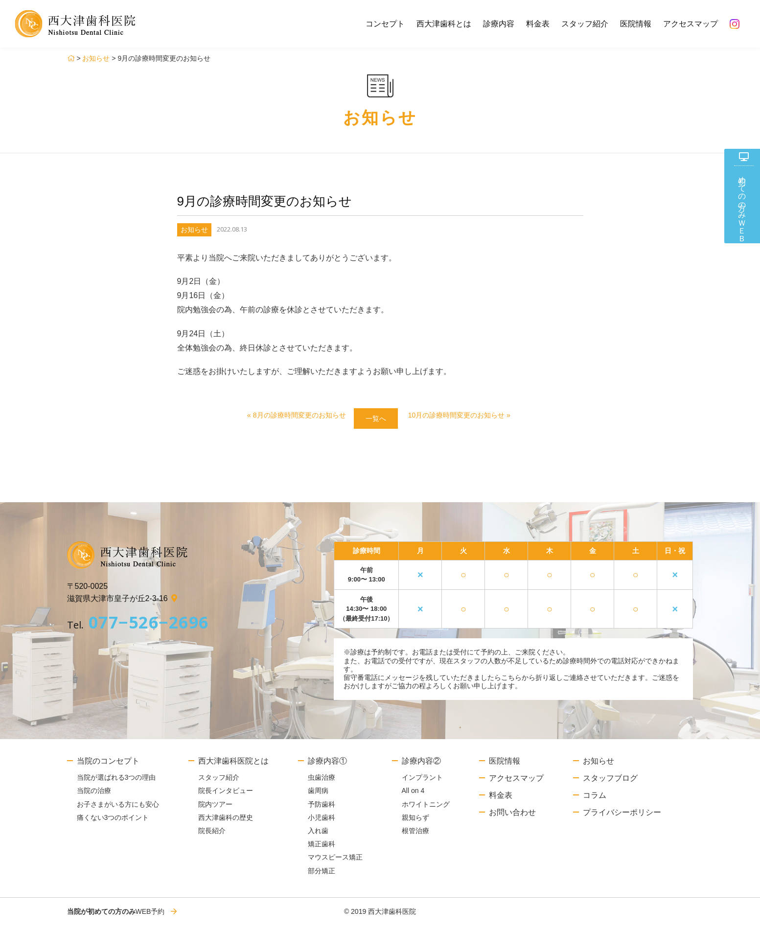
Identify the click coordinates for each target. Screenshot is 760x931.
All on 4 (413, 795)
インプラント (422, 782)
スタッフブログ (610, 782)
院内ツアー (215, 809)
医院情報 (635, 24)
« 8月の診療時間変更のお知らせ (284, 416)
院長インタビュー (225, 795)
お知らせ (96, 58)
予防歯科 (321, 809)
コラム (594, 799)
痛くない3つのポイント (113, 822)
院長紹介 (212, 835)
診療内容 (498, 24)
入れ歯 (318, 835)
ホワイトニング (426, 809)
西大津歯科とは (443, 24)
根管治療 (415, 835)
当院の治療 (94, 795)
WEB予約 (116, 916)
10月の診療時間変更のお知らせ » (471, 416)
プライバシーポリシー (622, 817)
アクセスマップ (690, 24)
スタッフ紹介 (584, 24)
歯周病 (318, 795)
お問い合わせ (512, 817)
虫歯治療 (321, 782)
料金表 (538, 24)
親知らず (415, 822)
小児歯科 (321, 822)
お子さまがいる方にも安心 (118, 809)
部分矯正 (321, 875)
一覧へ (375, 420)
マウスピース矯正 (335, 862)
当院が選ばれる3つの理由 (116, 782)
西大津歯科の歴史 (225, 822)
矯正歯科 (321, 849)
